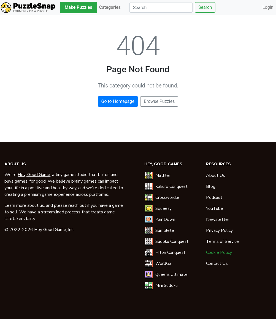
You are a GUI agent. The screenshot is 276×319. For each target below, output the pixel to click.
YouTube (214, 208)
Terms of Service (222, 241)
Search (205, 7)
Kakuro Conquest (171, 186)
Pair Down (165, 219)
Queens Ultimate (171, 274)
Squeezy (163, 208)
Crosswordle (167, 197)
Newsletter (217, 219)
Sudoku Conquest (171, 241)
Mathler (162, 175)
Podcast (214, 197)
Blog (210, 186)
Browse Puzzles (159, 101)
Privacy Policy (219, 230)
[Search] (161, 7)
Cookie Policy (219, 252)
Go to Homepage (117, 101)
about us (35, 205)
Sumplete (164, 230)
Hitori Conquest (170, 252)
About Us (215, 175)
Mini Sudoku (166, 285)
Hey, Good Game (34, 175)
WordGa (163, 263)
